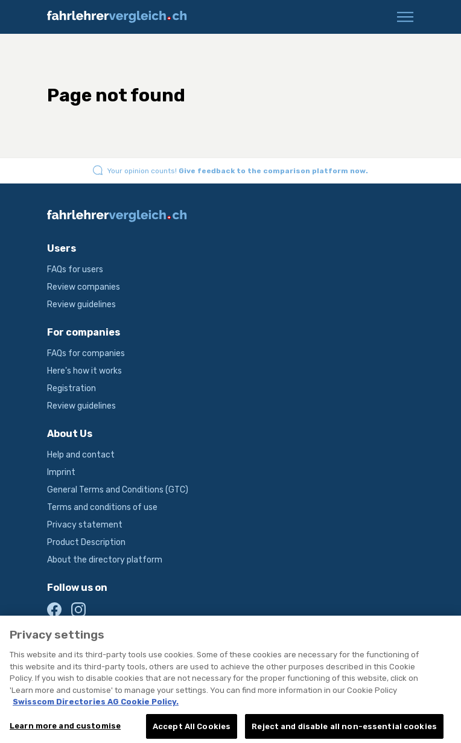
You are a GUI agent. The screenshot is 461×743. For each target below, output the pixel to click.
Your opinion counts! (237, 171)
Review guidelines (81, 304)
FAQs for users (75, 269)
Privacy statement (84, 525)
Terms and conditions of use (102, 507)
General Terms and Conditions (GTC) (117, 490)
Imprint (61, 472)
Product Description (86, 542)
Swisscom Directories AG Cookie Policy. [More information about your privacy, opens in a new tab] (96, 709)
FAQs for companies (86, 353)
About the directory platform (104, 560)
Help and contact (81, 455)
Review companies (83, 287)
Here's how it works (84, 371)
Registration (71, 388)
